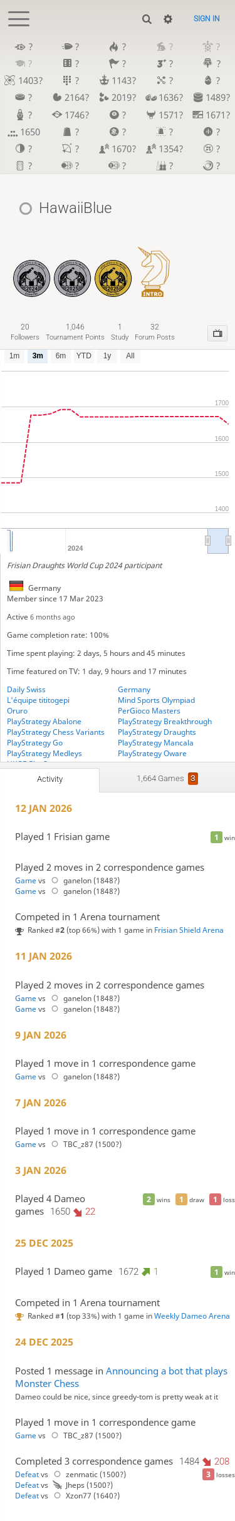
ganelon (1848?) (84, 880)
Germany (134, 689)
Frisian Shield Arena (189, 930)
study (119, 332)
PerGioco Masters (149, 710)
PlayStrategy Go (35, 742)
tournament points (75, 332)
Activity (50, 779)
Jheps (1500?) (81, 1485)
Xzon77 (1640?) (85, 1495)
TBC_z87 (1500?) (85, 1144)
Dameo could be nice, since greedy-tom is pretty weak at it (116, 1396)
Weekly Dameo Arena (192, 1316)
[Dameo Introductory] (153, 265)
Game (25, 880)
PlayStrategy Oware (152, 753)
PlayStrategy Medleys (44, 753)
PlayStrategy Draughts (157, 732)
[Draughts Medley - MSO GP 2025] (72, 265)
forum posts (155, 332)
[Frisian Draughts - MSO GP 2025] (113, 265)
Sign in (207, 18)
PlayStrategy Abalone (44, 721)
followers (25, 332)
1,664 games (168, 778)
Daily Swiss (26, 689)
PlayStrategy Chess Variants (56, 732)
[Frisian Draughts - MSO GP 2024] (31, 265)
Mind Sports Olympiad (156, 700)
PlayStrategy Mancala (156, 742)
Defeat (27, 1474)
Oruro (17, 710)
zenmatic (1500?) (88, 1474)
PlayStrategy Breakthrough (165, 721)
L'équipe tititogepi (38, 700)
